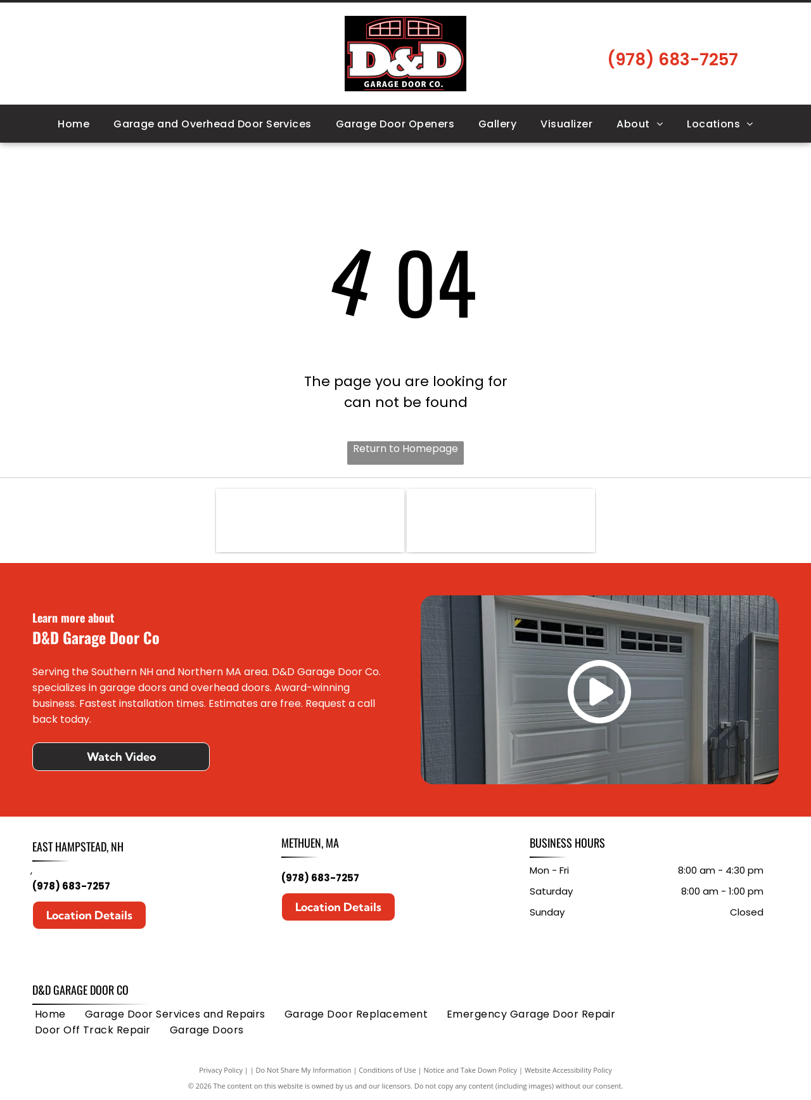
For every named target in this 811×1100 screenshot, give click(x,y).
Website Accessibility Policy (568, 1070)
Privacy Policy (221, 1070)
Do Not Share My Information (304, 1070)
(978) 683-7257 (71, 886)
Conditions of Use (387, 1070)
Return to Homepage (405, 448)
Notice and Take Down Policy (471, 1070)
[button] (212, 124)
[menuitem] (73, 124)
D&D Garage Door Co (80, 989)
